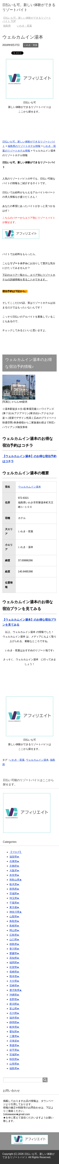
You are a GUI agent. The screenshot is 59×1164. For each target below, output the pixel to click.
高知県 (13, 958)
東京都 (13, 907)
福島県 (13, 1068)
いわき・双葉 (30, 45)
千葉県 (13, 902)
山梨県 (13, 916)
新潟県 (13, 1004)
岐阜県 (13, 1027)
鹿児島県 (14, 990)
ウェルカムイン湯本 (29, 486)
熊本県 (13, 976)
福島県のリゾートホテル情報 (24, 146)
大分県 (13, 981)
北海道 (13, 1040)
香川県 (13, 948)
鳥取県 (13, 921)
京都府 (13, 866)
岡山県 (13, 930)
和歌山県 (14, 879)
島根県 (13, 925)
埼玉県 (13, 898)
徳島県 (13, 944)
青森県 (13, 1045)
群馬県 (13, 889)
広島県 (13, 935)
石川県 (13, 1013)
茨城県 (13, 893)
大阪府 (13, 870)
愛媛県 (13, 953)
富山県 (13, 1008)
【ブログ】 (15, 852)
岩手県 (13, 1050)
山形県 (13, 1063)
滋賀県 (13, 856)
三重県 (13, 1036)
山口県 (13, 939)
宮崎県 (13, 985)
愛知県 (13, 1031)
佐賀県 (13, 967)
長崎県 (13, 971)
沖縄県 (13, 994)
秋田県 (13, 1059)
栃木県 (13, 884)
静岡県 (13, 1022)
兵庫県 (13, 861)
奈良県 (13, 875)
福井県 (13, 1017)
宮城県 (13, 1054)
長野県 (13, 999)
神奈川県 (14, 912)
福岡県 (13, 962)
